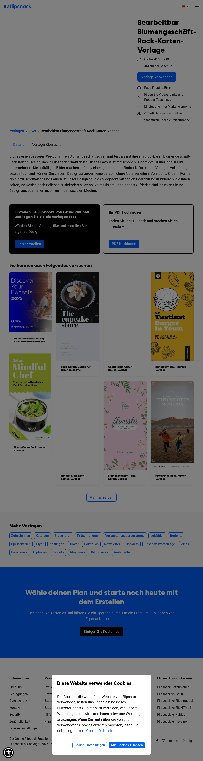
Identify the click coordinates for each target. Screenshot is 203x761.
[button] (8, 752)
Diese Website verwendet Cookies (101, 686)
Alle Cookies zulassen (127, 745)
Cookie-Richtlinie (99, 731)
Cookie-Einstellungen (89, 745)
